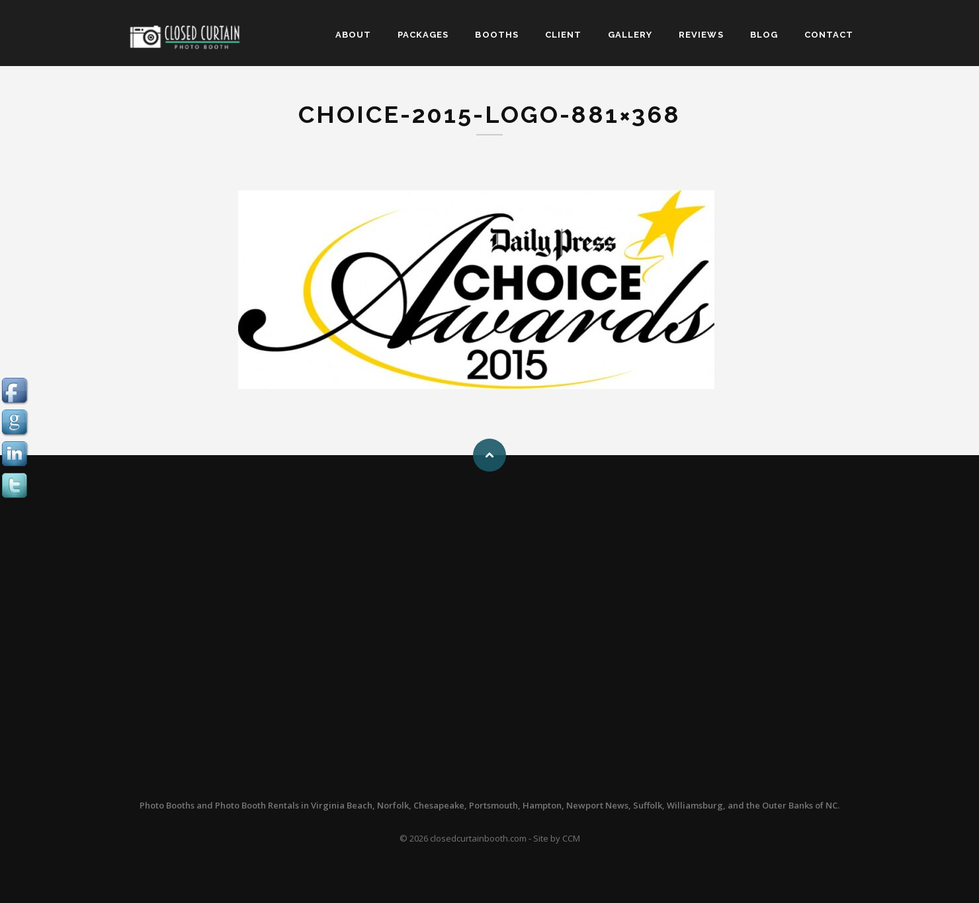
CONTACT (828, 35)
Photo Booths (167, 805)
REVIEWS (701, 35)
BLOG (764, 35)
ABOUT (353, 35)
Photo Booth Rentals (257, 805)
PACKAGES (423, 35)
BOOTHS (496, 35)
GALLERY (630, 35)
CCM (571, 838)
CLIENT (563, 35)
